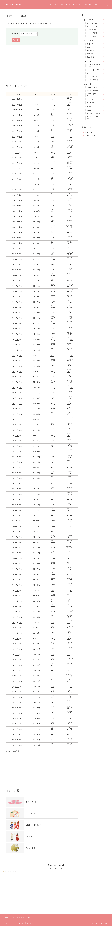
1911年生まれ (17, 718)
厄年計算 (90, 99)
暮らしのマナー (92, 26)
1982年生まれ (17, 339)
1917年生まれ (17, 686)
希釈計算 (90, 54)
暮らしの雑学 (53, 4)
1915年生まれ (17, 697)
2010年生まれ (17, 190)
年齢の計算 (88, 4)
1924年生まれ (17, 649)
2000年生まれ (17, 243)
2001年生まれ (17, 238)
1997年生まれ (17, 259)
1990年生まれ (17, 296)
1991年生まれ (17, 291)
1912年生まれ (17, 713)
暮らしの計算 (65, 4)
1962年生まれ (17, 446)
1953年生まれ (17, 494)
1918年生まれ (17, 681)
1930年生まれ (17, 617)
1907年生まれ (17, 740)
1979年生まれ (17, 355)
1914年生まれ (17, 702)
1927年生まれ (17, 633)
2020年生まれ (17, 136)
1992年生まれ (17, 286)
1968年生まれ (17, 414)
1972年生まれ (17, 392)
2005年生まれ (17, 216)
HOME (6, 927)
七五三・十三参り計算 (93, 95)
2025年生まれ (17, 109)
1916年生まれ (17, 692)
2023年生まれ (17, 120)
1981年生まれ (17, 344)
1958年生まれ (17, 467)
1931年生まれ (17, 611)
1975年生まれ (17, 376)
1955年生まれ (17, 483)
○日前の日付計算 (93, 70)
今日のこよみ (91, 36)
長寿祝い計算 (91, 102)
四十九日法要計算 (93, 80)
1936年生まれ (17, 585)
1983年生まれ (17, 334)
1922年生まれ (17, 659)
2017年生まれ (17, 152)
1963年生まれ (17, 441)
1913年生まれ (17, 708)
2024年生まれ (17, 115)
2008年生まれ (17, 200)
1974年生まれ (17, 382)
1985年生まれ (17, 323)
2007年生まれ (17, 206)
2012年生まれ (17, 179)
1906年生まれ (17, 745)
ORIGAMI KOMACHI (92, 136)
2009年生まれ (17, 195)
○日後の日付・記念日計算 (93, 65)
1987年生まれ (17, 312)
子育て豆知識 (91, 30)
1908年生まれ (17, 734)
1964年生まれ (17, 435)
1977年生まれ (17, 366)
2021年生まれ (17, 131)
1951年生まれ (17, 505)
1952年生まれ (17, 499)
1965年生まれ (17, 430)
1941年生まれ (17, 558)
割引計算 (90, 44)
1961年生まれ (17, 451)
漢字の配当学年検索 (93, 113)
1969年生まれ (17, 408)
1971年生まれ (17, 398)
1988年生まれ (17, 307)
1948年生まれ (17, 521)
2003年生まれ (17, 227)
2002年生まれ (17, 232)
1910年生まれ (17, 724)
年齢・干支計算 (92, 87)
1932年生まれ (17, 606)
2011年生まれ (17, 184)
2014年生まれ (17, 168)
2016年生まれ (17, 158)
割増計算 (90, 47)
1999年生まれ (17, 248)
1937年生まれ (17, 579)
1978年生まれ (17, 360)
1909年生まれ (17, 729)
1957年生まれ (17, 473)
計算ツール (15, 927)
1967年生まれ (17, 419)
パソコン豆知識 (92, 33)
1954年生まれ (17, 489)
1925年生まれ (17, 643)
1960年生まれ (17, 457)
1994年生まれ (17, 275)
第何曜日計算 (91, 73)
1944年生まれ (17, 542)
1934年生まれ (17, 595)
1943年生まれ (17, 547)
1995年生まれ (17, 270)
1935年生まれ (17, 590)
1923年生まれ (17, 654)
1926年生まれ (17, 638)
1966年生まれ (17, 424)
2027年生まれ (17, 99)
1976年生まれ (17, 371)
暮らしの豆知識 (92, 23)
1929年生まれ (17, 622)
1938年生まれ (17, 574)
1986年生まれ (17, 318)
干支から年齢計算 (93, 91)
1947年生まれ (17, 526)
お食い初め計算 (92, 76)
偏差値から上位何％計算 (93, 118)
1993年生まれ (17, 280)
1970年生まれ (17, 403)
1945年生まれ (17, 537)
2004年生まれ (17, 222)
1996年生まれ (17, 264)
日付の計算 (77, 4)
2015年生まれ (17, 163)
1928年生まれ (17, 627)
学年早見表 (90, 110)
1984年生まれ (17, 328)
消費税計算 (90, 50)
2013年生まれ (17, 173)
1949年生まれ (17, 515)
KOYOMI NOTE (90, 132)
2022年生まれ (17, 125)
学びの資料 (98, 4)
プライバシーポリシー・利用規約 (14, 933)
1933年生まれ (17, 601)
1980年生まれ (17, 350)
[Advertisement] (42, 64)
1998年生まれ (17, 254)
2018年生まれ (17, 147)
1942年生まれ (17, 553)
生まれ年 (15, 33)
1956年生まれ (17, 478)
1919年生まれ (17, 675)
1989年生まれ (17, 302)
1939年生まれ (17, 569)
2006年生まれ (17, 211)
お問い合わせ (31, 933)
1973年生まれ (17, 387)
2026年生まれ (17, 104)
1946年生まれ (17, 531)
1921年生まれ (17, 665)
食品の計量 (90, 57)
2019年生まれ (17, 141)
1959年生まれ (17, 462)
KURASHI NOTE (14, 4)
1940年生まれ (17, 563)
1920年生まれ (17, 670)
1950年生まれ (17, 510)
